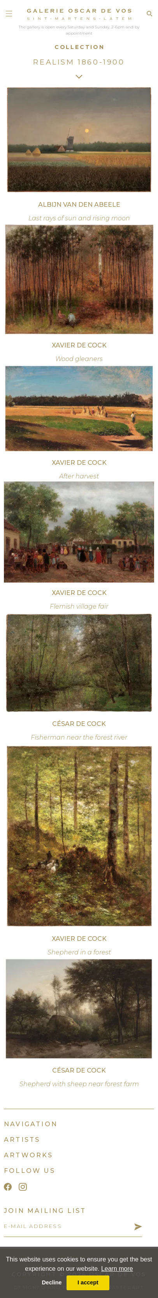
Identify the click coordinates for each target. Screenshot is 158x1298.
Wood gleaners (79, 359)
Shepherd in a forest (79, 952)
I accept (87, 1282)
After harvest (79, 476)
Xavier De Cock (79, 345)
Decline (51, 1282)
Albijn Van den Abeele (79, 204)
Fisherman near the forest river (79, 737)
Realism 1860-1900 (79, 62)
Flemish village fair (79, 606)
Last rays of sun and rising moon (79, 218)
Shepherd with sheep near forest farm (79, 1084)
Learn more (117, 1268)
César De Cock (79, 724)
